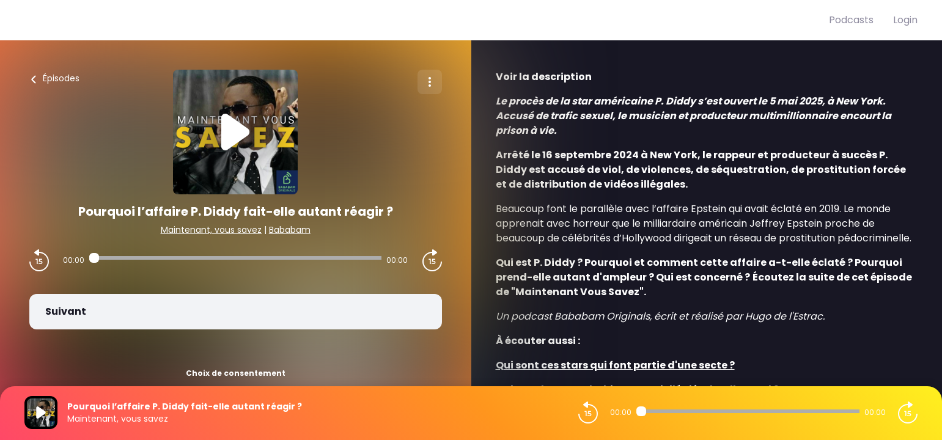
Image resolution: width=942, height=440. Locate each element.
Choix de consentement (235, 373)
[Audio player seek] (235, 258)
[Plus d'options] (430, 82)
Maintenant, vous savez (211, 230)
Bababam (290, 230)
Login (905, 20)
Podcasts (851, 20)
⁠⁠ (615, 365)
